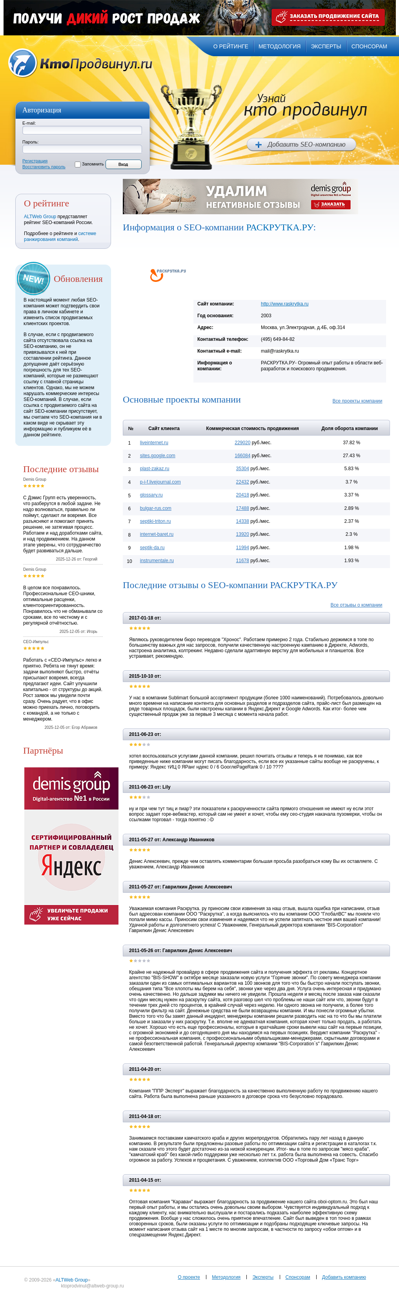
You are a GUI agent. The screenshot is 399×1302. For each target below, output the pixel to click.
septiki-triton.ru (155, 521)
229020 (242, 442)
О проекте (189, 1277)
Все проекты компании (358, 401)
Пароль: (30, 142)
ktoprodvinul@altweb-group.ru (92, 1286)
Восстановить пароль (44, 166)
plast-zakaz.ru (154, 468)
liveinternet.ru (154, 442)
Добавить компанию (344, 1277)
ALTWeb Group (40, 216)
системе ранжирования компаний (60, 236)
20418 (242, 495)
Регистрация (34, 160)
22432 (242, 482)
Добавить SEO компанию (301, 144)
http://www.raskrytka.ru (284, 304)
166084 (242, 455)
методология (280, 46)
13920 (242, 534)
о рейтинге (230, 46)
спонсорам (369, 46)
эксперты (326, 46)
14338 (242, 521)
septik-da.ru (152, 547)
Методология (226, 1277)
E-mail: (29, 123)
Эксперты (262, 1277)
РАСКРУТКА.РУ (279, 227)
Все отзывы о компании (357, 605)
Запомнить (93, 164)
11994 (242, 547)
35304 (242, 468)
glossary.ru (151, 495)
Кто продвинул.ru (80, 63)
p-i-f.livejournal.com (160, 482)
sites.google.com (157, 455)
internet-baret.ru (156, 534)
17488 (242, 508)
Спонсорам (298, 1277)
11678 (242, 560)
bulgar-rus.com (155, 508)
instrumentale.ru (157, 560)
